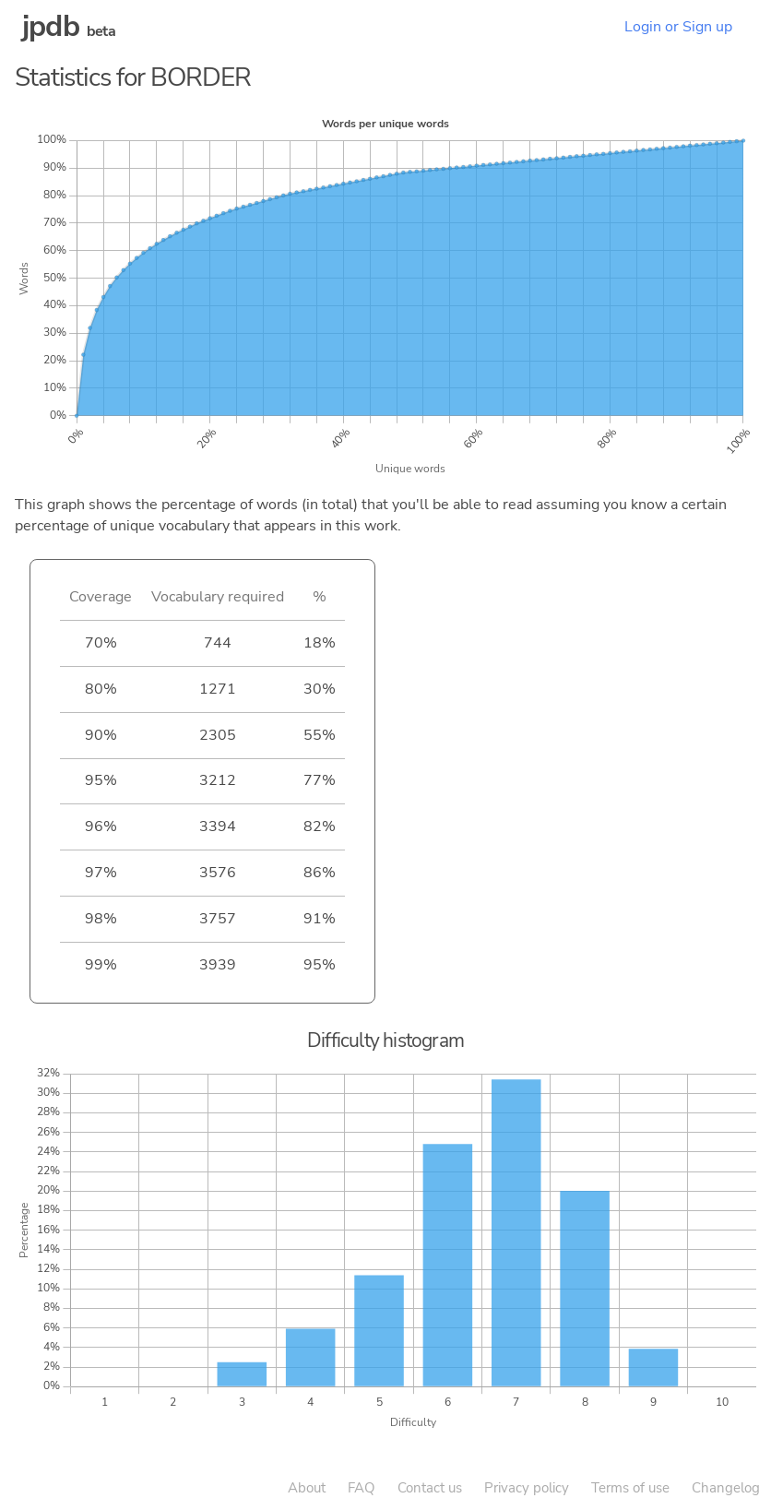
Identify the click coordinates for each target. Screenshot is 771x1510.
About (307, 1488)
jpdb (50, 26)
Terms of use (630, 1488)
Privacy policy (526, 1488)
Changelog (726, 1488)
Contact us (429, 1488)
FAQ (361, 1488)
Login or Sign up (678, 27)
